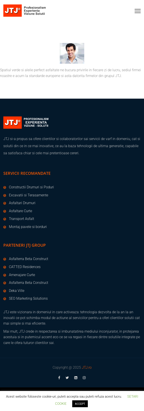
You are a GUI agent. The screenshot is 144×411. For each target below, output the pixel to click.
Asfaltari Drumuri (22, 203)
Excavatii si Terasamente (28, 195)
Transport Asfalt (21, 219)
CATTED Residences (25, 267)
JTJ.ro (87, 367)
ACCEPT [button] (80, 403)
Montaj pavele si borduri (28, 227)
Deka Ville (16, 291)
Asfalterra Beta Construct (28, 259)
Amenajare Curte (22, 275)
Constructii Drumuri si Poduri (31, 187)
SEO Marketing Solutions (28, 298)
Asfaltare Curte (20, 211)
